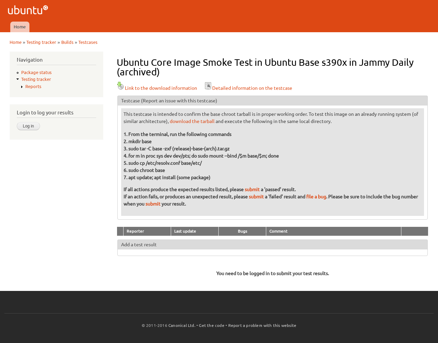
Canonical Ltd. (181, 325)
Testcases (88, 42)
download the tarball (192, 121)
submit (252, 189)
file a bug (316, 196)
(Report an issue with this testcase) (179, 100)
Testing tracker (41, 42)
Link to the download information (157, 88)
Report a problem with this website (262, 325)
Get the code (211, 325)
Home (20, 26)
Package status (36, 72)
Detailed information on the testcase (248, 88)
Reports (33, 86)
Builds (67, 42)
